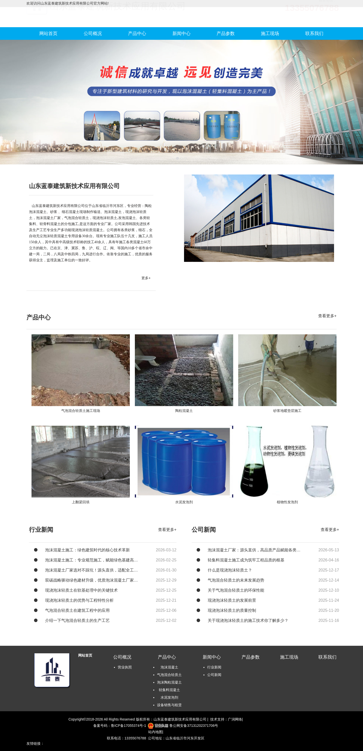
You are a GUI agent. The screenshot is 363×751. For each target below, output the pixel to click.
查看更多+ (327, 316)
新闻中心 (181, 33)
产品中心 (137, 33)
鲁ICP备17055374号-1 (128, 726)
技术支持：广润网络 (226, 719)
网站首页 (48, 33)
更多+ (145, 278)
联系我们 (314, 33)
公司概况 (93, 33)
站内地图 (155, 732)
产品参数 (226, 33)
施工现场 (270, 33)
